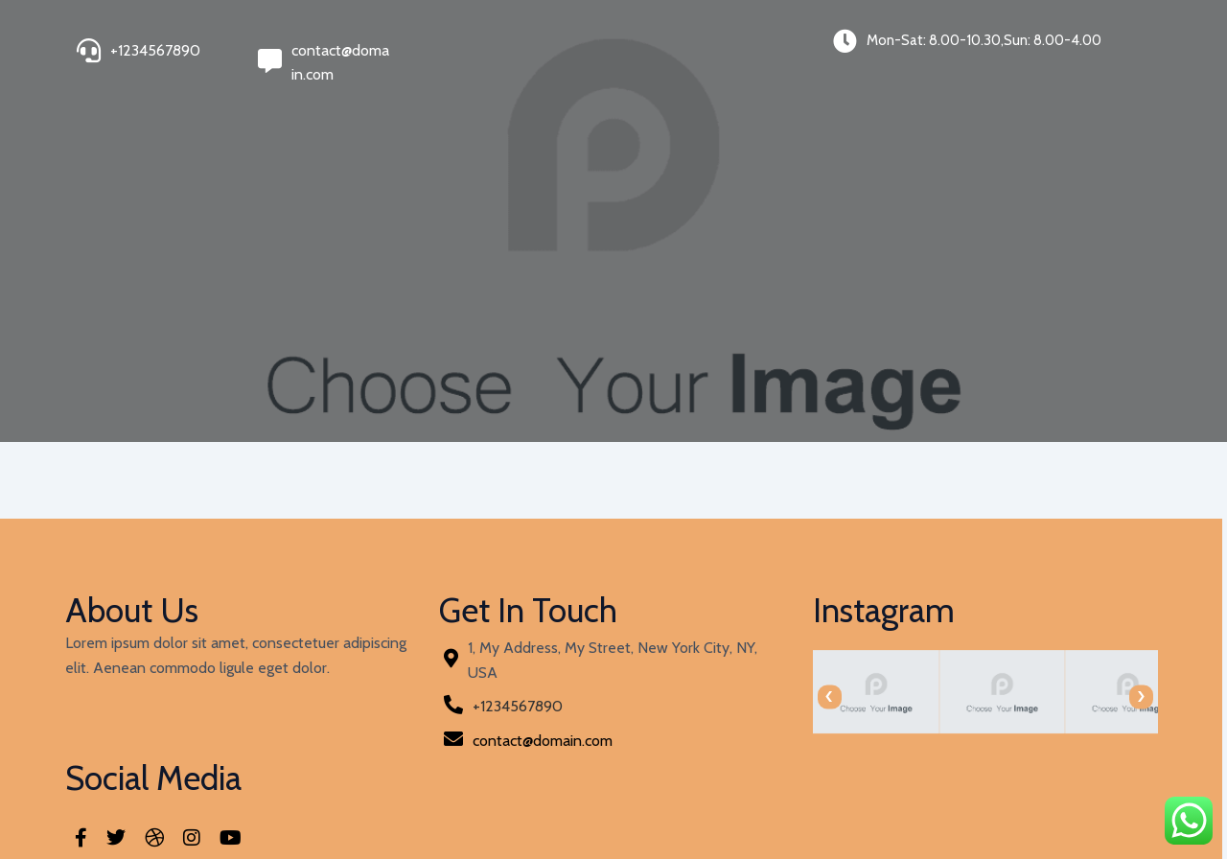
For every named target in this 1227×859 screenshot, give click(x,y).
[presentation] (645, 696)
